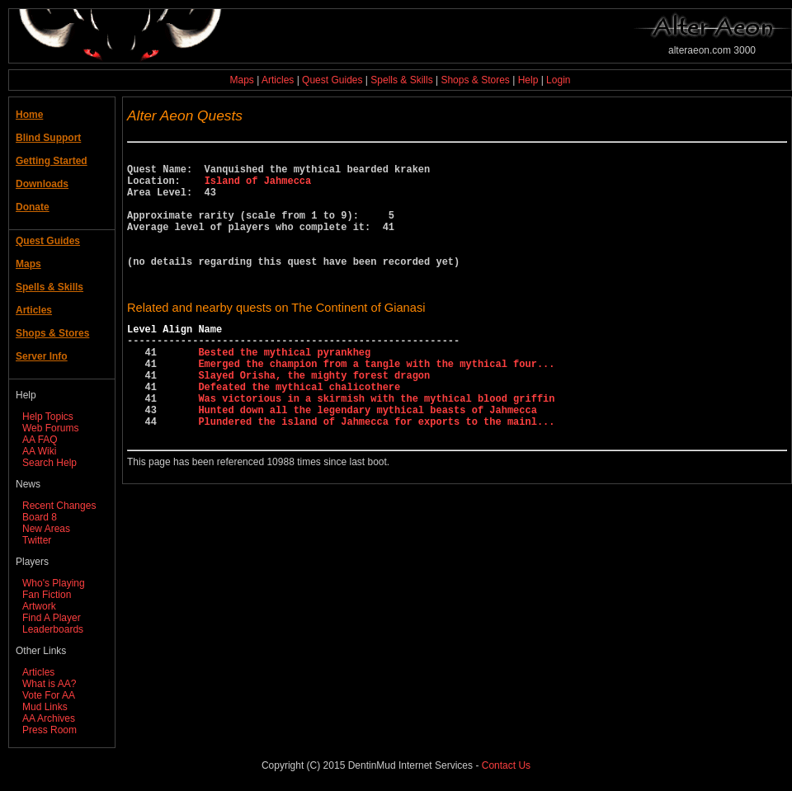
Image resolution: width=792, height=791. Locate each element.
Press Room (49, 730)
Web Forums (50, 428)
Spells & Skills (401, 80)
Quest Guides (332, 80)
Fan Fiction (46, 594)
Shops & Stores (475, 80)
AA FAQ (40, 439)
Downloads (42, 184)
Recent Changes (59, 505)
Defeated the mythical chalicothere (299, 431)
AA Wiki (39, 451)
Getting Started (51, 161)
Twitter (36, 540)
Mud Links (45, 707)
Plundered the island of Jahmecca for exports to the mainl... (376, 473)
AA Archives (48, 718)
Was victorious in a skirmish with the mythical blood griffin (376, 445)
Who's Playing (53, 583)
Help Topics (47, 416)
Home (29, 114)
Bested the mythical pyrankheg (284, 389)
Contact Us (506, 765)
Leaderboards (52, 629)
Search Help (49, 462)
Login (558, 80)
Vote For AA (48, 695)
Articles (278, 80)
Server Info (42, 356)
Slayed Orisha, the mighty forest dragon (314, 417)
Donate (33, 207)
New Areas (46, 528)
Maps (242, 80)
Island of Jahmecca (258, 188)
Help (528, 80)
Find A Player (51, 618)
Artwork (39, 606)
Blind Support (48, 138)
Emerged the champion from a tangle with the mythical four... (376, 403)
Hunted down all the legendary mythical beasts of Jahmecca (367, 459)
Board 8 (39, 517)
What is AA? (49, 684)
